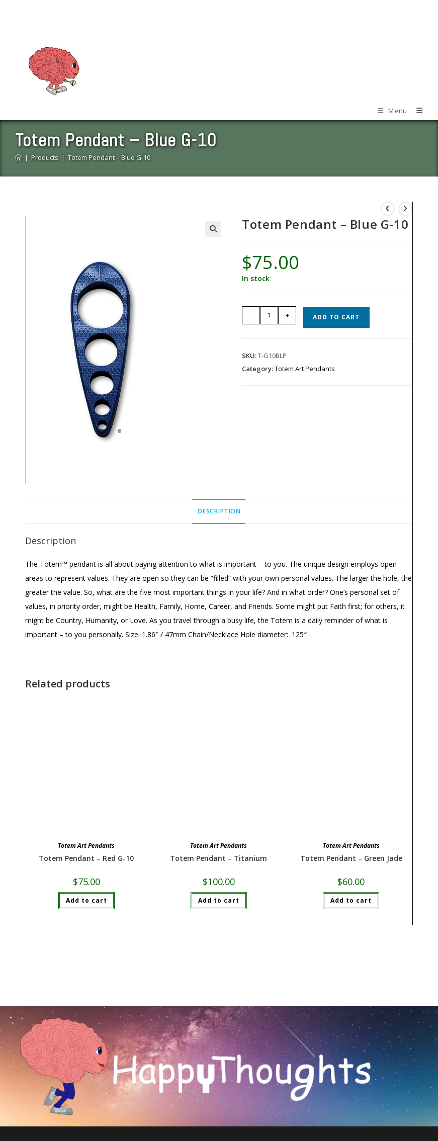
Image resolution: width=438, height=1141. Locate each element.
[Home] (18, 157)
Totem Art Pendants (305, 368)
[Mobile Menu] (389, 110)
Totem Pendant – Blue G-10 (109, 157)
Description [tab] (218, 511)
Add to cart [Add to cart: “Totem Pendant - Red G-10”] (86, 900)
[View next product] (405, 209)
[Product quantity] (269, 315)
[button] (213, 229)
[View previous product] (388, 209)
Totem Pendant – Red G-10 (86, 858)
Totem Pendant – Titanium (218, 858)
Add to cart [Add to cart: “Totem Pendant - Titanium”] (218, 900)
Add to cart (336, 317)
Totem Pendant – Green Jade (351, 858)
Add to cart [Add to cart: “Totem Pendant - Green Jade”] (351, 900)
